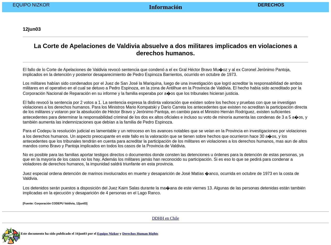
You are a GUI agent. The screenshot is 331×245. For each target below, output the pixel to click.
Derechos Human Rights (140, 233)
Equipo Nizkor (108, 233)
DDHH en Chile (165, 218)
